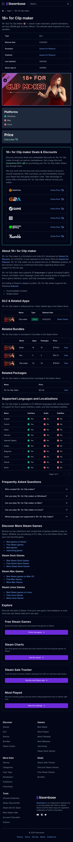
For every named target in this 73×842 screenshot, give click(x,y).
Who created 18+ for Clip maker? (36, 489)
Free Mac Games (14, 579)
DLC (5, 732)
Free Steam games (14, 544)
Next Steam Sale (10, 812)
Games (6, 727)
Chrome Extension (11, 798)
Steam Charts (62, 319)
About (42, 837)
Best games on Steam (16, 542)
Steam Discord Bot (11, 803)
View (66, 348)
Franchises (8, 786)
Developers (8, 777)
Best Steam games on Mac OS (20, 576)
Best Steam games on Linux (19, 592)
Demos (6, 736)
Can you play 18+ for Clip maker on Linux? (36, 509)
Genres (6, 762)
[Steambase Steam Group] (42, 815)
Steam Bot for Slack (12, 808)
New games (11, 547)
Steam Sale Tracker (46, 762)
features (14, 286)
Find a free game (36, 632)
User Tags (7, 772)
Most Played (43, 732)
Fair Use (35, 837)
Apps (9, 11)
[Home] (3, 11)
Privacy (20, 837)
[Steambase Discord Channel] (38, 815)
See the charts (36, 657)
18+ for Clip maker (22, 11)
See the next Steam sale (36, 680)
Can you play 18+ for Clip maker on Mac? (36, 502)
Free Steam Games (46, 772)
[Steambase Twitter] (46, 815)
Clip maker (23, 319)
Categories (8, 767)
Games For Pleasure (47, 49)
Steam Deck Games (46, 751)
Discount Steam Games (48, 767)
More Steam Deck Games (18, 566)
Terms (27, 837)
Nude (21, 348)
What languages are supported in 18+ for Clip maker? (36, 516)
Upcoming (42, 746)
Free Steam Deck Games (17, 563)
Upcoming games (14, 550)
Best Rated (42, 727)
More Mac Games (14, 582)
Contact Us (51, 837)
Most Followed (44, 736)
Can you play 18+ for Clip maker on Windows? (36, 496)
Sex (20, 355)
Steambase (41, 803)
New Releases (44, 741)
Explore (6, 822)
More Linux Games (15, 598)
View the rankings (36, 706)
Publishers (7, 782)
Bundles (6, 741)
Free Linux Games (14, 595)
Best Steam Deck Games (17, 560)
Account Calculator (11, 817)
